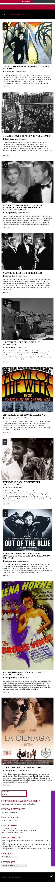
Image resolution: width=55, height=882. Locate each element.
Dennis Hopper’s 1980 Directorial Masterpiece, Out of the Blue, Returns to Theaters (26, 555)
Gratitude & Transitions (9, 828)
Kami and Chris (10, 276)
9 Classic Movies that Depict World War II (26, 136)
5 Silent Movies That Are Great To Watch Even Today (26, 67)
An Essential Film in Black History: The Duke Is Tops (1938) (25, 673)
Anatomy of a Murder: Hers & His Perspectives (21, 343)
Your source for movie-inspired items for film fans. (18, 804)
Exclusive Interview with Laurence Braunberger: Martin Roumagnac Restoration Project (23, 207)
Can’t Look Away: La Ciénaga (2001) (22, 767)
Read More (6, 86)
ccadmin (7, 487)
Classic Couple (13, 7)
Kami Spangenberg (11, 213)
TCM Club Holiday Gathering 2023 (13, 832)
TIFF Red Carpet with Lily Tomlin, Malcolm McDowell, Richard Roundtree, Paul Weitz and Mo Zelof (27, 846)
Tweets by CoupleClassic (10, 820)
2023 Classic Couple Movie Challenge (24, 414)
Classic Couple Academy (9, 812)
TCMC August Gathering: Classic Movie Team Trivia (34, 848)
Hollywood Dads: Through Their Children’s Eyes (21, 483)
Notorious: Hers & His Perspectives (22, 273)
